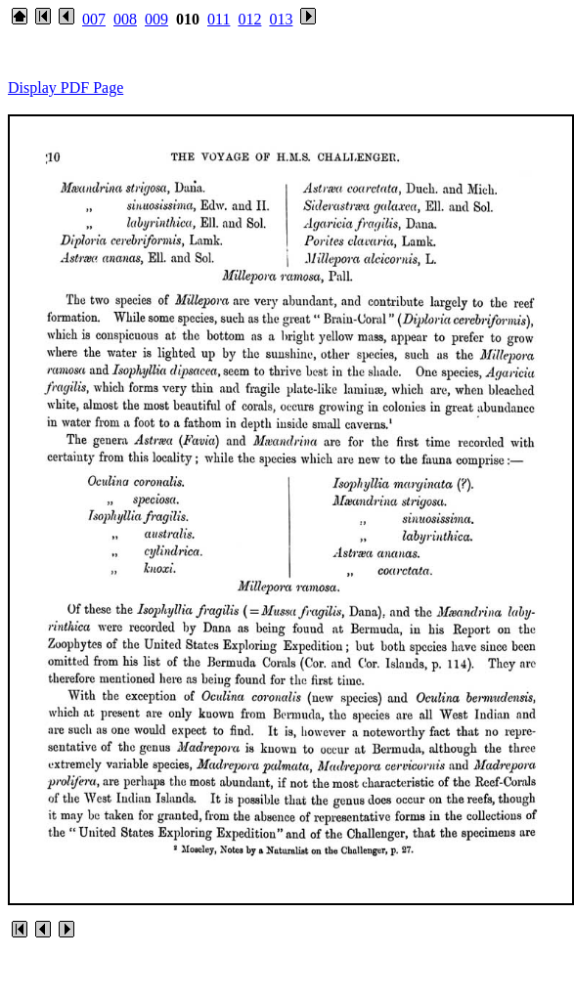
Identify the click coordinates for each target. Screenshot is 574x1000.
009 (156, 19)
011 (218, 19)
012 (249, 19)
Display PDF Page (65, 87)
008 (125, 19)
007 (94, 19)
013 (280, 19)
